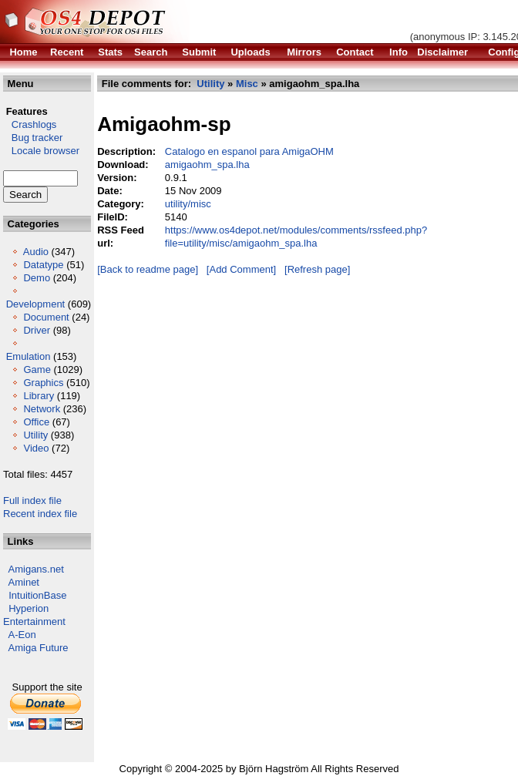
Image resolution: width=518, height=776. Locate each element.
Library (38, 395)
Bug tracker (32, 137)
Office (36, 422)
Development (36, 304)
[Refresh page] (317, 269)
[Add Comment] (241, 269)
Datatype (43, 264)
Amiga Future (38, 647)
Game (36, 369)
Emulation (28, 356)
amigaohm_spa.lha (207, 164)
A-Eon (22, 634)
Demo (36, 278)
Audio (36, 251)
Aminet (23, 582)
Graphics (43, 382)
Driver (36, 330)
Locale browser (41, 150)
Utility (35, 435)
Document (46, 317)
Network (41, 409)
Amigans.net (36, 569)
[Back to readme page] (147, 269)
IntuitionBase (37, 595)
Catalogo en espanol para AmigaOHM (249, 151)
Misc (247, 83)
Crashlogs (29, 124)
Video (36, 448)
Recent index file (40, 513)
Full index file (32, 500)
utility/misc (188, 204)
